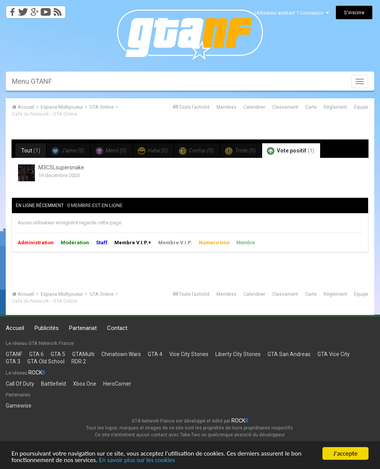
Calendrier (254, 107)
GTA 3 (13, 361)
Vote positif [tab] (290, 151)
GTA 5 (58, 354)
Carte (311, 107)
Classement (285, 107)
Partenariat (83, 328)
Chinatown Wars (121, 354)
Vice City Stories (188, 354)
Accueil (15, 328)
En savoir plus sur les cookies (137, 460)
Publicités (47, 328)
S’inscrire (354, 12)
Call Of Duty (20, 384)
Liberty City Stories (238, 354)
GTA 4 (155, 354)
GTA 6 (36, 354)
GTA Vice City (333, 354)
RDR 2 (78, 361)
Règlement (335, 107)
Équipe (361, 107)
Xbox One (84, 384)
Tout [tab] (30, 150)
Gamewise (18, 406)
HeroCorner (117, 384)
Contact (117, 328)
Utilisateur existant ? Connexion (291, 13)
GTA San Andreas (289, 354)
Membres (226, 107)
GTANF (14, 354)
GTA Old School (45, 361)
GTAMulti (83, 354)
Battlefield (53, 384)
